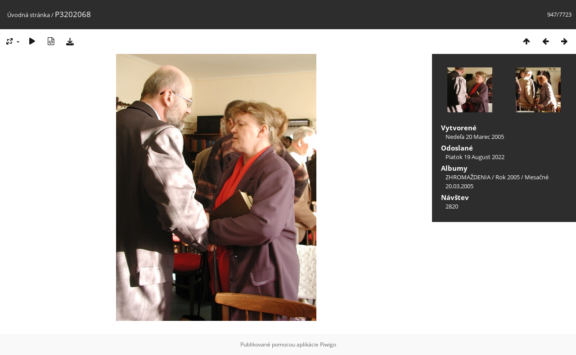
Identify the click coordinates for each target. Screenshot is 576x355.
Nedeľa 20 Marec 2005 (475, 137)
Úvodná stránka (28, 15)
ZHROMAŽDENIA (468, 177)
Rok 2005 (507, 177)
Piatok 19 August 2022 (475, 157)
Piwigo (328, 344)
